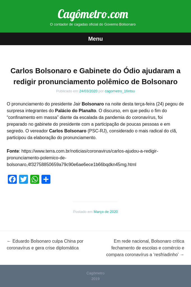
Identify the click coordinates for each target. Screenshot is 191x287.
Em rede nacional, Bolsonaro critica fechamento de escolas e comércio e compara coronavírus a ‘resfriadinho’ (145, 248)
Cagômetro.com (93, 13)
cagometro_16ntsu (120, 91)
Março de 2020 (106, 212)
